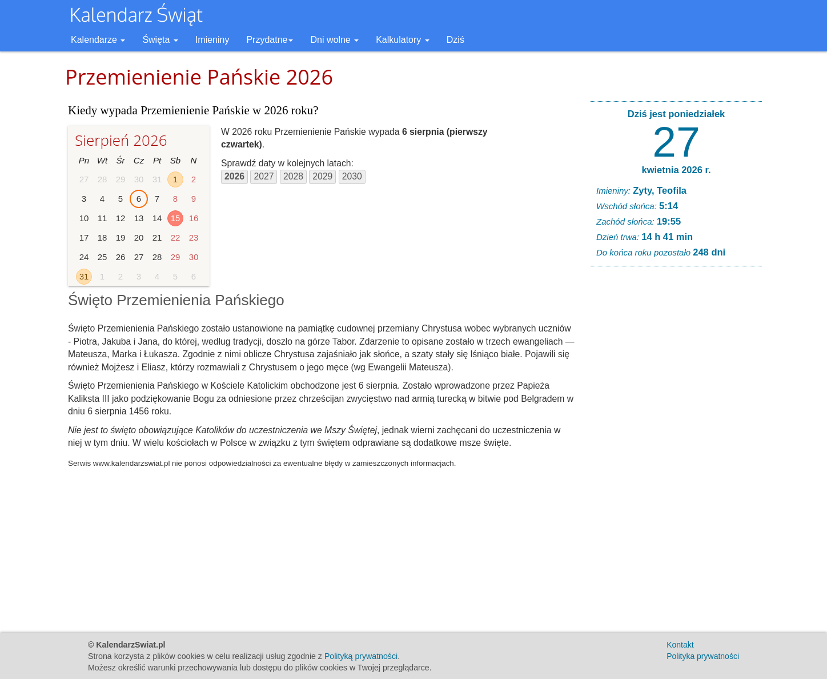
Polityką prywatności (361, 656)
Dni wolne (334, 40)
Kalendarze (98, 40)
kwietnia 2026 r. (675, 170)
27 (676, 142)
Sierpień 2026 (121, 140)
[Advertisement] (676, 449)
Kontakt (680, 644)
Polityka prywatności (703, 656)
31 (84, 276)
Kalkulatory (402, 40)
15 (175, 218)
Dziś (455, 40)
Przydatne (269, 40)
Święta (160, 40)
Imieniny (212, 40)
